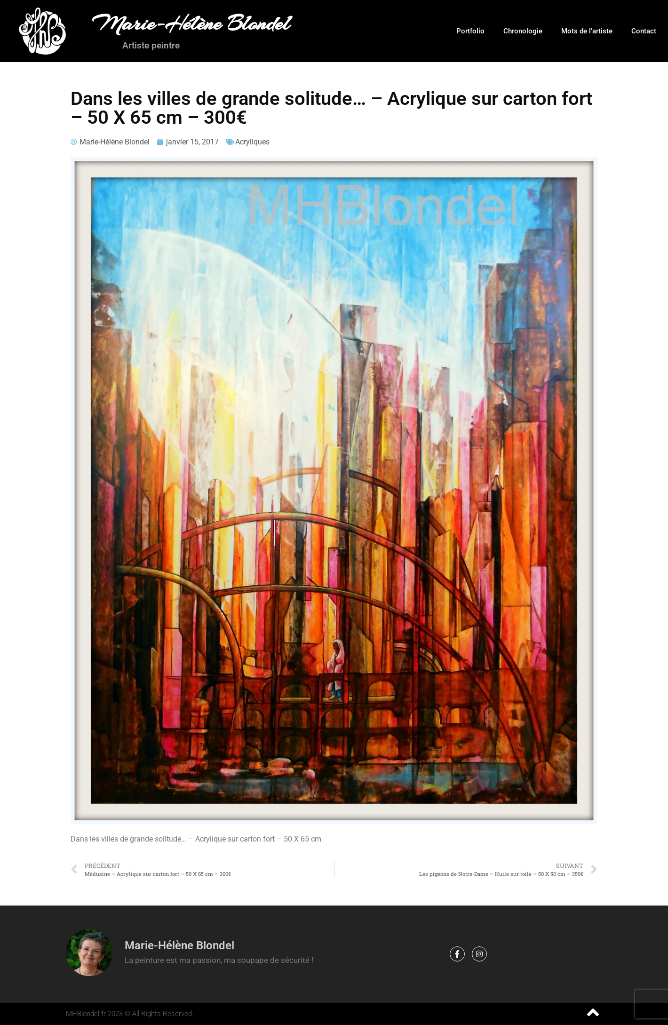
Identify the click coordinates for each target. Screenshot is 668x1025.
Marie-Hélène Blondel (190, 23)
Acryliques (252, 141)
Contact (643, 31)
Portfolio (470, 31)
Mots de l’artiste (586, 31)
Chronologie (522, 31)
